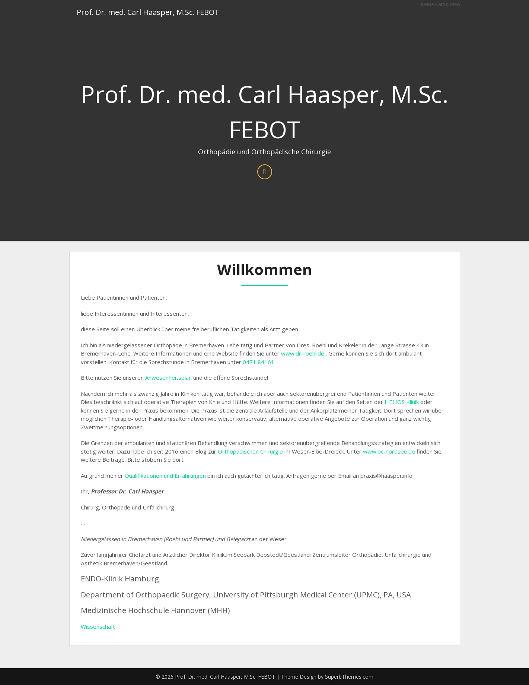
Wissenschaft (98, 626)
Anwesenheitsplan (168, 377)
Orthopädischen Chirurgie (250, 451)
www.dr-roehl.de (302, 353)
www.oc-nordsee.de (389, 451)
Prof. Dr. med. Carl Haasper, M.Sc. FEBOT (148, 12)
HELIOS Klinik (402, 401)
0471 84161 (258, 362)
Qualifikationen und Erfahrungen (165, 475)
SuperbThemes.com (349, 676)
